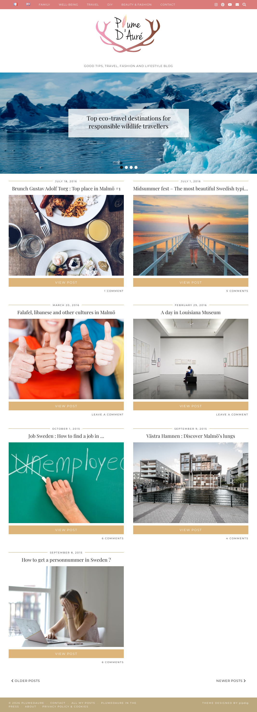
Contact (58, 703)
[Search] (244, 4)
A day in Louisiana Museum (191, 312)
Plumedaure (32, 703)
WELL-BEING (68, 4)
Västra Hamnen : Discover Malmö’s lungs (190, 436)
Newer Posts (231, 681)
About (30, 706)
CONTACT (167, 4)
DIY (110, 4)
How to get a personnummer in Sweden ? (66, 559)
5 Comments (237, 291)
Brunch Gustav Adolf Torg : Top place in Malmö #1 (66, 188)
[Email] (237, 4)
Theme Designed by (225, 703)
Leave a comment (108, 414)
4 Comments (237, 538)
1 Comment (114, 291)
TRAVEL (93, 4)
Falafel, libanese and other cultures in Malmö (66, 312)
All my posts (83, 703)
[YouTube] (230, 4)
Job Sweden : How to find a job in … (66, 436)
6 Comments (113, 538)
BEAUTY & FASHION (136, 4)
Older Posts (26, 681)
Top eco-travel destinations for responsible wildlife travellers (129, 122)
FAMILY (44, 4)
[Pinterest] (223, 4)
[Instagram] (216, 4)
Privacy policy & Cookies (65, 706)
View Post (66, 282)
